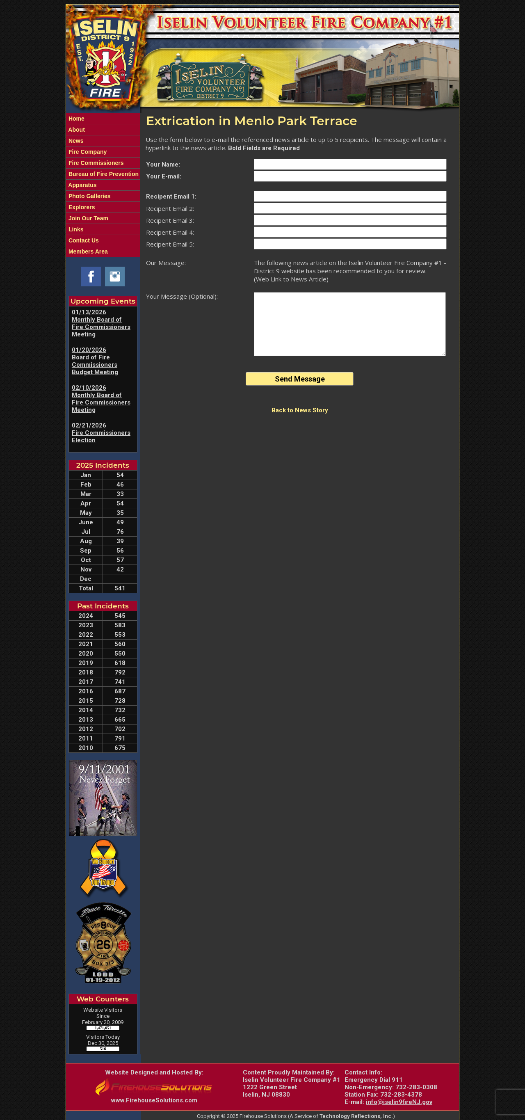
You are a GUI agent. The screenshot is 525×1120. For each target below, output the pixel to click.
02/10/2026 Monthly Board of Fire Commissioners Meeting (101, 399)
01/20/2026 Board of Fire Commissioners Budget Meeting (95, 361)
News (75, 140)
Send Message (300, 379)
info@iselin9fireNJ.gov (399, 1102)
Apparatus (82, 185)
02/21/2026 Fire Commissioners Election (101, 433)
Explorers (81, 207)
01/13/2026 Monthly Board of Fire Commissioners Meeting (101, 323)
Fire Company (87, 152)
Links (75, 229)
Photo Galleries (89, 196)
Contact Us (83, 240)
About (76, 129)
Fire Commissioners (95, 163)
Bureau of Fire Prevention (103, 174)
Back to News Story (300, 410)
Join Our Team (87, 218)
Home (75, 118)
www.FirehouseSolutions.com (154, 1100)
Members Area (87, 251)
